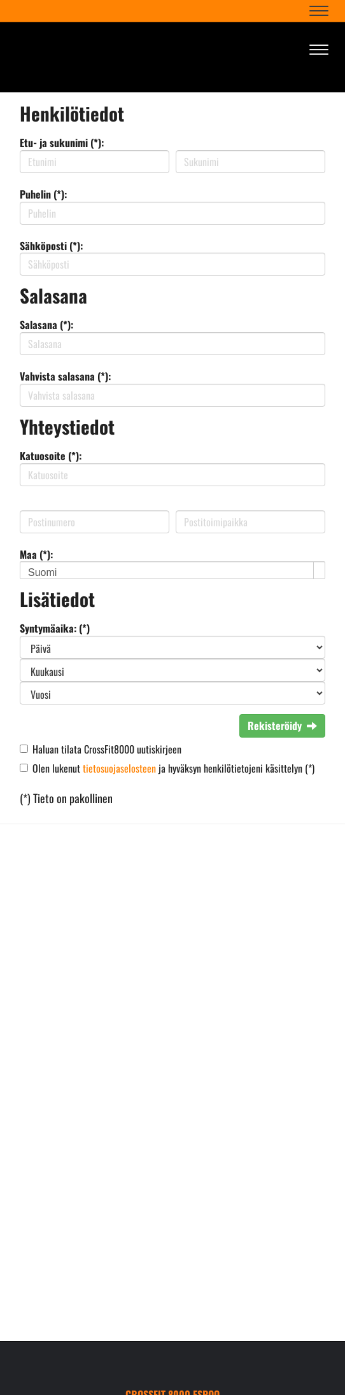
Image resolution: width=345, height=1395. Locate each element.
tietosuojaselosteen (119, 768)
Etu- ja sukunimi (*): (62, 142)
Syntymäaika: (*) (55, 628)
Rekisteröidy (282, 725)
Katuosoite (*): (50, 455)
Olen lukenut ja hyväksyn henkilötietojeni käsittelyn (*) (173, 768)
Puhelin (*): (43, 194)
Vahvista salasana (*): (65, 376)
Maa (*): (36, 554)
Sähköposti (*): (51, 245)
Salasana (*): (46, 324)
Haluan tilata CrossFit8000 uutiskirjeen (106, 749)
